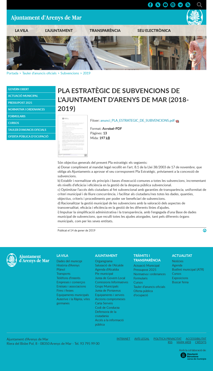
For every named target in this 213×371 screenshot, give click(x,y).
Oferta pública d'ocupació (28, 136)
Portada (12, 73)
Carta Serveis (104, 303)
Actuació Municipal (23, 96)
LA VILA (21, 30)
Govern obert (18, 89)
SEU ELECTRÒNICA (154, 30)
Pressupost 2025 (20, 103)
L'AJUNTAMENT (59, 30)
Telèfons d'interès (68, 278)
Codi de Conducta (107, 307)
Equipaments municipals (73, 295)
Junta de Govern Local (110, 278)
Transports (63, 273)
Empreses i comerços (71, 282)
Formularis (16, 116)
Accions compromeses (110, 299)
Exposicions (180, 278)
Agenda (177, 265)
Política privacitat (168, 339)
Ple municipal (104, 273)
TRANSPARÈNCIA (105, 30)
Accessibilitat (196, 339)
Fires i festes (65, 290)
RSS (170, 342)
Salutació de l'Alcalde (109, 265)
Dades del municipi (69, 261)
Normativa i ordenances (26, 109)
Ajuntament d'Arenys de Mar (46, 18)
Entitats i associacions (71, 286)
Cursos (13, 123)
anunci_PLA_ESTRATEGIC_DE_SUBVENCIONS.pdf (137, 120)
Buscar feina (180, 282)
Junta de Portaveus (108, 290)
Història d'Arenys (68, 265)
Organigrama (103, 261)
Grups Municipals (106, 286)
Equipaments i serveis (109, 295)
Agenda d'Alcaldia (107, 269)
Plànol (61, 269)
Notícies (177, 261)
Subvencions (70, 73)
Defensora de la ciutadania (105, 314)
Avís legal (141, 339)
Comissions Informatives (111, 282)
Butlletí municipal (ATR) (188, 269)
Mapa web (184, 342)
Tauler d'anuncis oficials (39, 73)
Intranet (123, 339)
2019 (86, 73)
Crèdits (200, 342)
